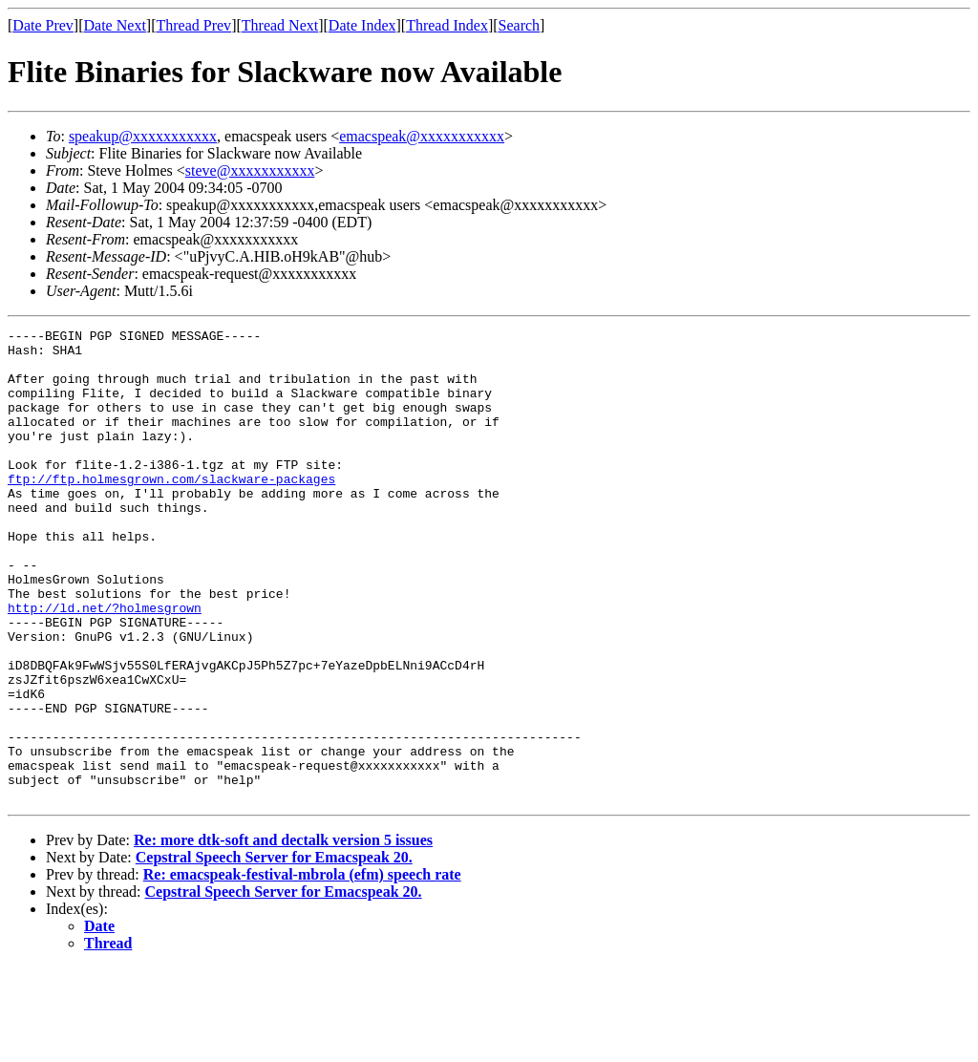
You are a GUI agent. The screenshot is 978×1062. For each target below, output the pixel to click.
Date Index (362, 25)
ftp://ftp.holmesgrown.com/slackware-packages (171, 510)
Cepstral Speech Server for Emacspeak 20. (274, 952)
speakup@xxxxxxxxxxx (143, 136)
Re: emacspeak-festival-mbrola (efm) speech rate (302, 969)
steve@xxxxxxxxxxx (250, 170)
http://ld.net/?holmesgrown (105, 664)
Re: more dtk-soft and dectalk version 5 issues (283, 934)
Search (520, 25)
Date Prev (43, 25)
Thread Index (447, 25)
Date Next (115, 25)
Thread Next (280, 25)
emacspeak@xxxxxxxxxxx (421, 136)
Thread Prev (193, 25)
